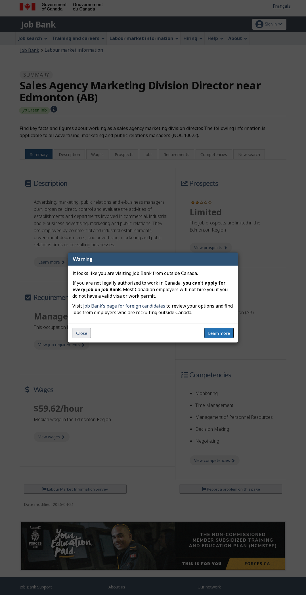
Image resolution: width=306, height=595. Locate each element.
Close (81, 333)
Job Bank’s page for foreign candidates (124, 306)
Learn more (219, 333)
